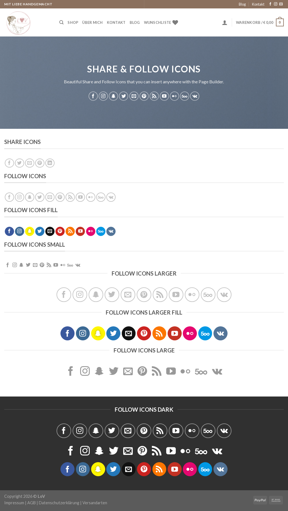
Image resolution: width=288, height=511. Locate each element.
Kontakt (258, 4)
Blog (242, 4)
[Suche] (61, 22)
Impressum (14, 502)
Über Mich (92, 22)
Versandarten (94, 502)
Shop (73, 22)
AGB (31, 502)
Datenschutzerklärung (59, 502)
